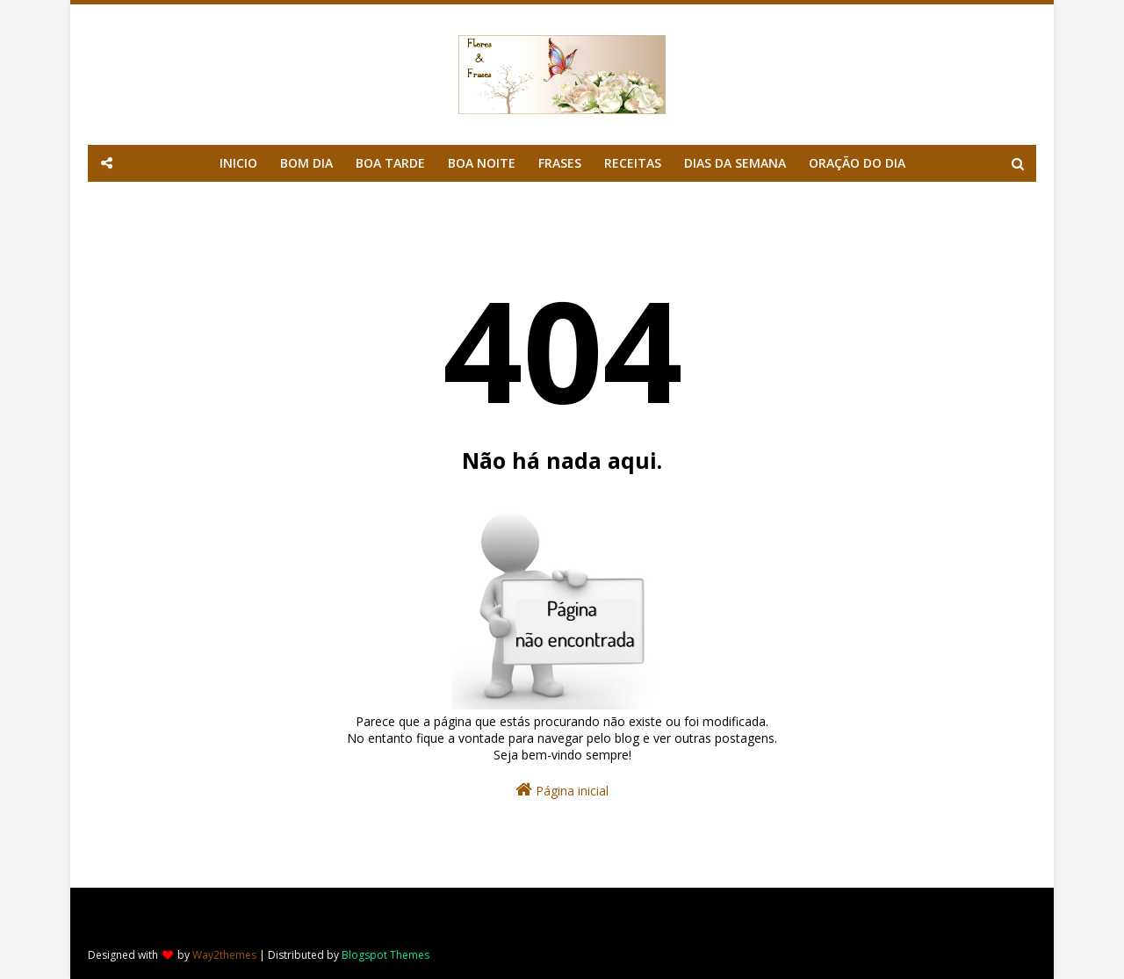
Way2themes (224, 954)
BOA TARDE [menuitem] (390, 163)
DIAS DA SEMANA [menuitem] (735, 163)
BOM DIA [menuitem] (306, 163)
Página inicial (562, 790)
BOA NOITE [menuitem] (481, 163)
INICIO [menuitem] (238, 163)
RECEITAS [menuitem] (632, 163)
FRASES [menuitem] (559, 163)
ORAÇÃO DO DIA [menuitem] (857, 163)
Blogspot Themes (385, 954)
